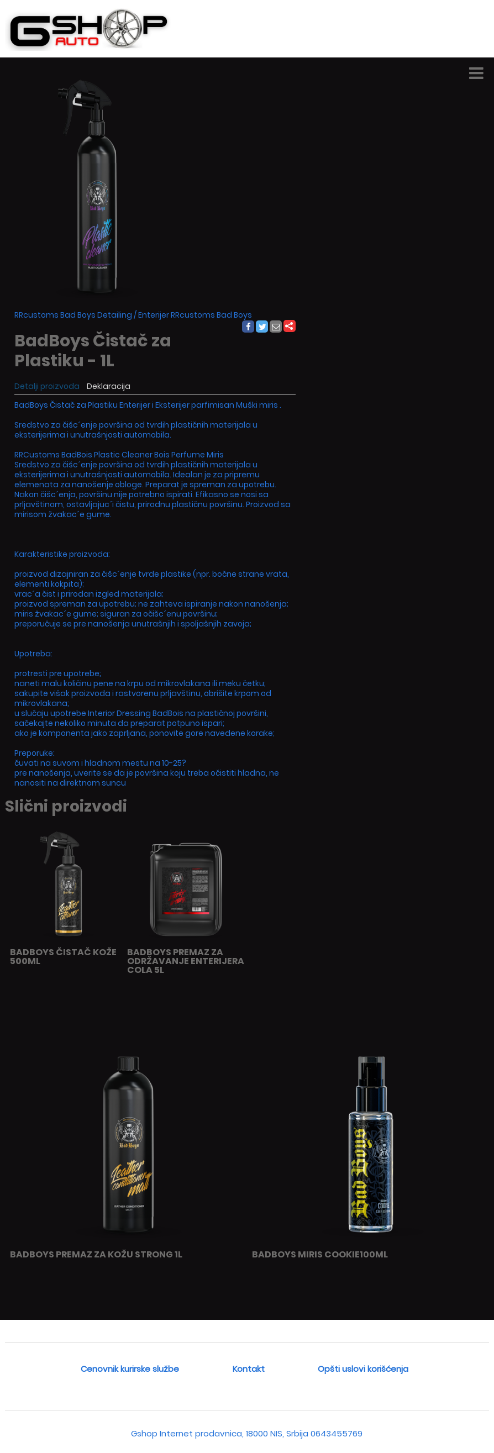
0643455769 (336, 1433)
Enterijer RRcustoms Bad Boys (195, 314)
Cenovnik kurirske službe (130, 1369)
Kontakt (249, 1369)
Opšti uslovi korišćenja (363, 1369)
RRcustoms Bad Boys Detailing (73, 314)
